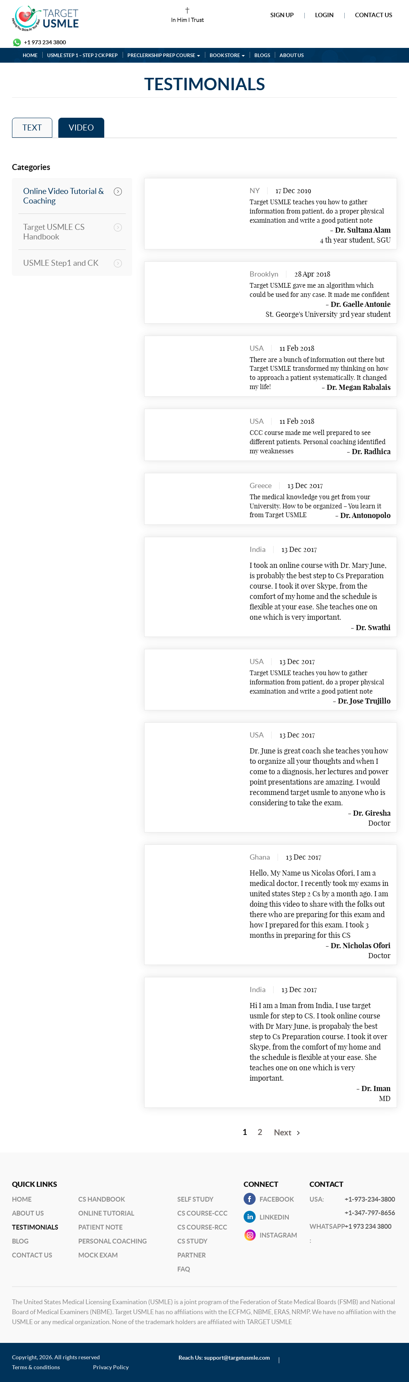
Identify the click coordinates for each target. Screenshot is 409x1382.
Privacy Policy (111, 1367)
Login (324, 15)
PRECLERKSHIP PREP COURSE (163, 55)
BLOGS (262, 55)
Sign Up (282, 15)
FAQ (183, 1269)
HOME (30, 55)
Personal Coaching (112, 1241)
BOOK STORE (227, 55)
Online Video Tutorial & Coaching (63, 196)
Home (22, 1199)
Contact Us (373, 15)
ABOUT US (292, 55)
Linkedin (274, 1217)
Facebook (277, 1199)
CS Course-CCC (202, 1213)
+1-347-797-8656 (370, 1212)
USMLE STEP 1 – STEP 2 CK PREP (82, 55)
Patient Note (100, 1227)
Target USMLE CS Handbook (54, 232)
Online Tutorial (106, 1213)
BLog (20, 1241)
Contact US (32, 1255)
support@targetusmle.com (237, 1357)
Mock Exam (98, 1255)
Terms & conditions (36, 1367)
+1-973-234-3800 (370, 1199)
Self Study (195, 1199)
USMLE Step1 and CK (61, 263)
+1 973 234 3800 (45, 42)
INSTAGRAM (278, 1235)
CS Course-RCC (202, 1227)
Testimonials (35, 1227)
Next (283, 1132)
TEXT (32, 127)
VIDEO (81, 127)
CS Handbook (101, 1199)
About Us (28, 1213)
